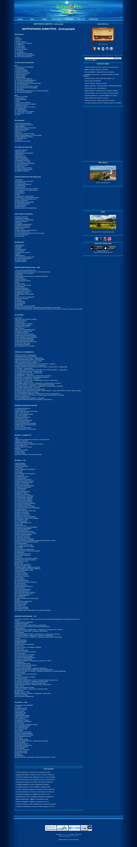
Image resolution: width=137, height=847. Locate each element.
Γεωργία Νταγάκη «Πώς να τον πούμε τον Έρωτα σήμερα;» (102, 93)
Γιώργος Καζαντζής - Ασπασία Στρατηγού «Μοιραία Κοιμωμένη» (103, 85)
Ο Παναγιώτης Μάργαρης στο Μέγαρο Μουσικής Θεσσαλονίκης (34, 782)
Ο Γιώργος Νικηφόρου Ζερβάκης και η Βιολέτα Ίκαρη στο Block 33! (35, 789)
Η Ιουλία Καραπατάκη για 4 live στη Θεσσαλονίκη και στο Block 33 (35, 792)
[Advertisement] (103, 134)
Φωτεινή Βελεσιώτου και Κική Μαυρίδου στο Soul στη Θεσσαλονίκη (35, 779)
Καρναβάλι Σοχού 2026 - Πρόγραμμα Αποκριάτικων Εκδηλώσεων (35, 796)
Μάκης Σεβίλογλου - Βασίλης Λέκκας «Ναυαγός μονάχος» (101, 90)
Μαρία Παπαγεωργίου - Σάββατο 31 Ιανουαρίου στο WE (32, 799)
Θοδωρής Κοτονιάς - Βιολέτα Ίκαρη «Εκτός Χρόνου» (100, 100)
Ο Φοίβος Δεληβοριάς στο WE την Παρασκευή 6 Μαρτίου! (32, 784)
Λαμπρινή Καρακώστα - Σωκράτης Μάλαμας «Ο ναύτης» (100, 95)
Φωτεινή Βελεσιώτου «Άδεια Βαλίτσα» (96, 88)
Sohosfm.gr (65, 834)
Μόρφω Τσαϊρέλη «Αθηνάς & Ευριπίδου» (96, 69)
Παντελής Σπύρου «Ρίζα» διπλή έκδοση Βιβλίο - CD (99, 78)
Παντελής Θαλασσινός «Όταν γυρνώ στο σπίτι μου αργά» (101, 67)
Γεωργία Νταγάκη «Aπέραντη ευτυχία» (96, 83)
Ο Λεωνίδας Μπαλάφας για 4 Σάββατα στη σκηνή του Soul (33, 794)
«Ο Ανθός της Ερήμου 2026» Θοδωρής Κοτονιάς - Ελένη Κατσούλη (35, 777)
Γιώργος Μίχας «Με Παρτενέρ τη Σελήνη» (97, 98)
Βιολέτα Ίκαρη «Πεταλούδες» (93, 81)
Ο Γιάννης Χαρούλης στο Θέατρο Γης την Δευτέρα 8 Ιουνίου (33, 772)
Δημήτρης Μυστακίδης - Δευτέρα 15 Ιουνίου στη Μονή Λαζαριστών (35, 774)
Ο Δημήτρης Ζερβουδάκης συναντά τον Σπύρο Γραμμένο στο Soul (35, 806)
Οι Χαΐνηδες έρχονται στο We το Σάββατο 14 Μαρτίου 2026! (33, 787)
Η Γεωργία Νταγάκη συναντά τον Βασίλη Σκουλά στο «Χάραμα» (103, 103)
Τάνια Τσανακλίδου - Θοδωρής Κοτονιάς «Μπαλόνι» (100, 72)
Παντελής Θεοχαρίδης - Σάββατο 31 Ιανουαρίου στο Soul (32, 801)
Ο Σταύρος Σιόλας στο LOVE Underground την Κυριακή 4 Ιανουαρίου (36, 804)
